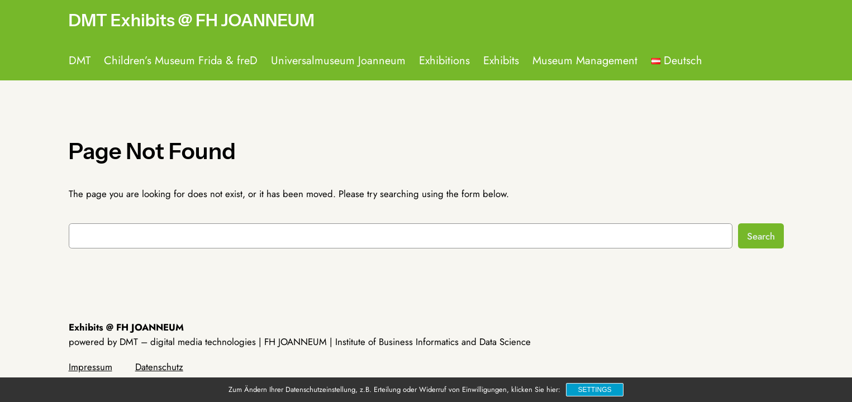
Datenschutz (159, 367)
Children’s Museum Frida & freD (181, 60)
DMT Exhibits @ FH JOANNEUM (192, 20)
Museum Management (584, 60)
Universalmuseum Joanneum (338, 60)
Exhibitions (444, 60)
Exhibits (501, 60)
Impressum (90, 367)
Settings (594, 390)
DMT (80, 60)
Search (761, 236)
